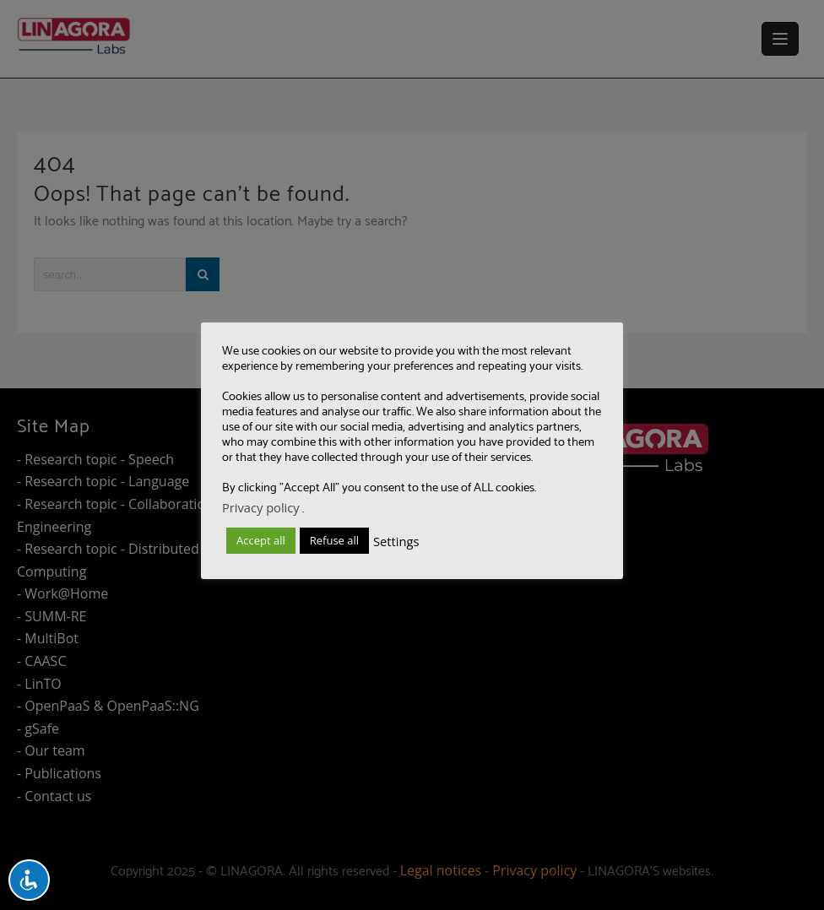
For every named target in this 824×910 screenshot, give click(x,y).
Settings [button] (396, 541)
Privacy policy (261, 507)
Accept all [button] (260, 540)
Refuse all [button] (334, 540)
